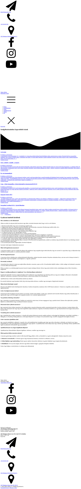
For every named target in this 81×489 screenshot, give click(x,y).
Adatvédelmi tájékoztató (6, 382)
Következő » (8, 214)
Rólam (4, 106)
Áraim (4, 109)
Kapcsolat (3, 126)
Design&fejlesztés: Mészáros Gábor (9, 487)
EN (4, 113)
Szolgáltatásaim (7, 108)
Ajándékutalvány (7, 110)
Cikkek (5, 111)
